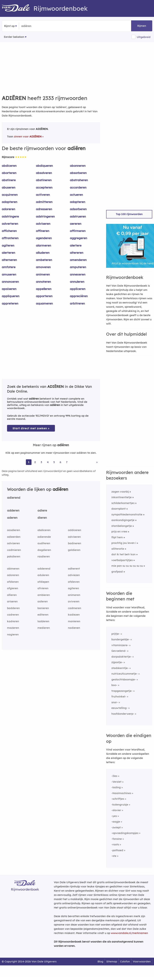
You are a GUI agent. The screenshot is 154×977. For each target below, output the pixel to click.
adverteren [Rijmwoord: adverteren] (10, 223)
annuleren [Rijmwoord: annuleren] (77, 281)
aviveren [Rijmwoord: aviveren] (73, 601)
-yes (114, 816)
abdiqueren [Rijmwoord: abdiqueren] (44, 165)
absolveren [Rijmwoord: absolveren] (44, 173)
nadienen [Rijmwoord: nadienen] (74, 627)
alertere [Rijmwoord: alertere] (75, 245)
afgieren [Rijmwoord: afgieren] (12, 588)
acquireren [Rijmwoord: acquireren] (10, 194)
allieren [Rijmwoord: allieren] (12, 595)
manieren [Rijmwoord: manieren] (74, 621)
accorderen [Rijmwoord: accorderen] (78, 187)
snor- (114, 702)
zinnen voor (28, 136)
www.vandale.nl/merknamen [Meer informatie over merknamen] (129, 933)
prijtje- (115, 633)
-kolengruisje (119, 804)
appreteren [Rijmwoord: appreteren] (10, 303)
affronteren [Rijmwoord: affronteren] (10, 238)
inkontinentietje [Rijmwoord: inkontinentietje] (121, 497)
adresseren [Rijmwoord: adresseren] (44, 209)
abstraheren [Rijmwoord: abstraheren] (79, 180)
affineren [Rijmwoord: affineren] (42, 231)
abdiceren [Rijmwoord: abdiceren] (9, 165)
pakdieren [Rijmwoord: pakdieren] (13, 556)
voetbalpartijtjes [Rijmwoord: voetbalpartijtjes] (122, 560)
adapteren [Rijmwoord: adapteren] (9, 202)
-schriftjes (117, 798)
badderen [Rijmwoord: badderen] (13, 608)
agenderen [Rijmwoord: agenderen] (44, 238)
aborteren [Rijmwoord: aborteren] (9, 173)
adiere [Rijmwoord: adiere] (42, 510)
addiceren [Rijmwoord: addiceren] (74, 530)
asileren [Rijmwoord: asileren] (42, 601)
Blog (100, 961)
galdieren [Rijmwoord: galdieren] (74, 550)
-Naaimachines (121, 793)
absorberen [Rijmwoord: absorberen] (78, 173)
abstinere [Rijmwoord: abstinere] (9, 180)
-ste (113, 856)
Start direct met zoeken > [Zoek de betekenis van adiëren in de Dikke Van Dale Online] (30, 428)
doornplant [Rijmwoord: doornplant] (118, 508)
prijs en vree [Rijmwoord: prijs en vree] (119, 531)
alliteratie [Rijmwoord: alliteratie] (117, 548)
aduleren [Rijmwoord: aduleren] (43, 575)
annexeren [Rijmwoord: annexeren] (77, 274)
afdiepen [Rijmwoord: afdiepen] (43, 581)
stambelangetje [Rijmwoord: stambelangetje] (121, 526)
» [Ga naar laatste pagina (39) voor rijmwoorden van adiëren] (97, 462)
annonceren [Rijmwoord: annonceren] (10, 281)
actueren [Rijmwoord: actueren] (76, 194)
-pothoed (117, 850)
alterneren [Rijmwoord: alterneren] (9, 260)
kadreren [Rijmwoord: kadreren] (13, 621)
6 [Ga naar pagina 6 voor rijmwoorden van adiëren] (60, 462)
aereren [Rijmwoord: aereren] (75, 223)
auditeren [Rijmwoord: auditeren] (43, 543)
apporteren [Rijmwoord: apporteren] (44, 296)
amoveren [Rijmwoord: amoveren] (43, 267)
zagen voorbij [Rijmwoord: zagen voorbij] (120, 491)
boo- (114, 685)
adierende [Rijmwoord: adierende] (44, 536)
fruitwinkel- (118, 696)
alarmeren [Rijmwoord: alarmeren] (43, 245)
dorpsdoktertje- (121, 656)
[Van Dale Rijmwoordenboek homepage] (17, 8)
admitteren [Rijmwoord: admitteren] (44, 202)
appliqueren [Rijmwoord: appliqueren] (10, 296)
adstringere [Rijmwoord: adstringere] (10, 216)
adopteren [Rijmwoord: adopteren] (77, 202)
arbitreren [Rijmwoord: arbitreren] (77, 303)
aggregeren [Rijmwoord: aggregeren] (78, 238)
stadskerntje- (120, 668)
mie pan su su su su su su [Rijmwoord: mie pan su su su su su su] (127, 565)
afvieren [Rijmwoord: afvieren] (42, 588)
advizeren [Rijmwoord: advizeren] (13, 543)
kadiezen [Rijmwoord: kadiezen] (74, 614)
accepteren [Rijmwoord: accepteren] (44, 187)
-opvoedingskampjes (124, 833)
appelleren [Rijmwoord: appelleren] (43, 289)
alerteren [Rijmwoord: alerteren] (8, 252)
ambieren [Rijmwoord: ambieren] (43, 595)
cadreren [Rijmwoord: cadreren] (13, 614)
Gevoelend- (118, 650)
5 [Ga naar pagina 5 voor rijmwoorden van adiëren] (54, 462)
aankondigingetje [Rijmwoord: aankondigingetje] (122, 520)
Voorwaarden (142, 961)
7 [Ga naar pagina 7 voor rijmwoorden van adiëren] (66, 462)
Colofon (125, 961)
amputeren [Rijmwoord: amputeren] (78, 267)
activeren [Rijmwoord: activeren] (43, 194)
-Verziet (116, 781)
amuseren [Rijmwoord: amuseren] (9, 274)
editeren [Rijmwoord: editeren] (42, 614)
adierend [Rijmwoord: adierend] (13, 497)
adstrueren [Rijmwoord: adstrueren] (78, 216)
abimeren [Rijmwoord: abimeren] (13, 568)
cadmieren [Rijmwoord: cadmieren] (14, 550)
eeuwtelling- (119, 708)
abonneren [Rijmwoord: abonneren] (78, 165)
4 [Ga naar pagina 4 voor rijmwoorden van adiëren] (48, 462)
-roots (115, 844)
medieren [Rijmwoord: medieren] (43, 627)
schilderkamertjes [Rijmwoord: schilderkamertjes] (122, 503)
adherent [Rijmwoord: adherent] (74, 568)
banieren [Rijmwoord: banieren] (43, 608)
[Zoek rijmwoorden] (38, 26)
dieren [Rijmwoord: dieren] (42, 517)
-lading (116, 787)
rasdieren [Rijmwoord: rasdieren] (43, 556)
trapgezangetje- (122, 691)
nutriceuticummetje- (124, 673)
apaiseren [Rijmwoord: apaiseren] (9, 289)
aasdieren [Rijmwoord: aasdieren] (13, 530)
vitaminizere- (119, 645)
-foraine (116, 838)
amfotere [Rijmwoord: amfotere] (8, 267)
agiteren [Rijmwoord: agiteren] (8, 245)
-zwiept (116, 827)
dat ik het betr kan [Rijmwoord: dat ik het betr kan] (123, 554)
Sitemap (111, 961)
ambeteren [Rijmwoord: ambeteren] (44, 260)
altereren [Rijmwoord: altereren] (76, 252)
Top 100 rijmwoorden (129, 214)
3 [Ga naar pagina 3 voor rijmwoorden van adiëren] (41, 462)
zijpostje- (117, 662)
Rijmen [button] (141, 25)
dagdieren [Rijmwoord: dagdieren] (44, 550)
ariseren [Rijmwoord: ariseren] (12, 601)
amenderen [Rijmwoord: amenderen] (78, 260)
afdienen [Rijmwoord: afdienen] (13, 581)
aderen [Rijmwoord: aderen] (12, 517)
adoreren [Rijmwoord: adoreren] (8, 209)
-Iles (114, 776)
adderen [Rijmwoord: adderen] (13, 510)
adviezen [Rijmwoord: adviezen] (74, 575)
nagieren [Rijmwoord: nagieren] (13, 634)
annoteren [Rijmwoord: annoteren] (43, 281)
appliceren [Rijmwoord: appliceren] (77, 289)
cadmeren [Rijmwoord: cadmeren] (74, 608)
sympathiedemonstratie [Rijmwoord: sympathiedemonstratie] (126, 514)
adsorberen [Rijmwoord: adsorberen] (78, 209)
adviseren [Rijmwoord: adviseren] (43, 223)
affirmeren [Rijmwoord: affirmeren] (78, 231)
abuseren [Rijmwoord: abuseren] (8, 187)
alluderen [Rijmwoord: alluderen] (42, 252)
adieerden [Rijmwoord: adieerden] (13, 536)
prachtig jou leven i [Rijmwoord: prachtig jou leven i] (123, 543)
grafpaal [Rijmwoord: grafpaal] (117, 571)
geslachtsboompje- (123, 679)
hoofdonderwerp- (122, 713)
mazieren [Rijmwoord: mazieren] (13, 627)
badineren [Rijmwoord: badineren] (74, 543)
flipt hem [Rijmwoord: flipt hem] (117, 537)
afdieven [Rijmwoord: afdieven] (74, 581)
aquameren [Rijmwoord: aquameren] (44, 303)
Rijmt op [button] (9, 26)
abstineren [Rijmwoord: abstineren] (44, 180)
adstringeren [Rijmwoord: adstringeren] (45, 216)
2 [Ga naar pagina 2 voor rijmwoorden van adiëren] (35, 462)
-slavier (116, 810)
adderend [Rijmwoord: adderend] (43, 568)
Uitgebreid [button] (143, 37)
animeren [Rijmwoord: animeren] (43, 274)
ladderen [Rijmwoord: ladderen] (43, 621)
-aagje (115, 821)
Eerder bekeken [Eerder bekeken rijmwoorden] (14, 36)
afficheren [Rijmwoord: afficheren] (9, 231)
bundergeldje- (120, 639)
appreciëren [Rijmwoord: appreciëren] (79, 296)
